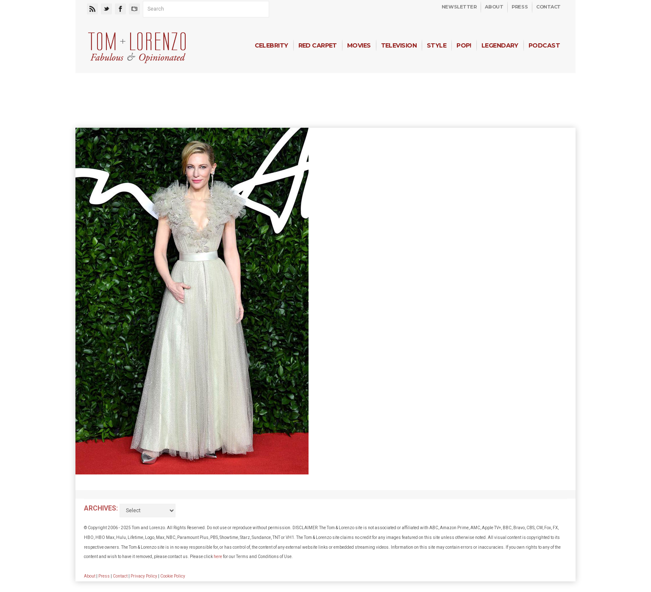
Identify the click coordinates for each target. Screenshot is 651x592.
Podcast (544, 45)
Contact (548, 7)
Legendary (499, 45)
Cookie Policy (172, 576)
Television (399, 45)
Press (520, 7)
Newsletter (459, 7)
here (218, 556)
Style (436, 45)
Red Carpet (317, 45)
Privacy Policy (144, 576)
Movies (359, 45)
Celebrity (271, 45)
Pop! (463, 45)
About (494, 7)
